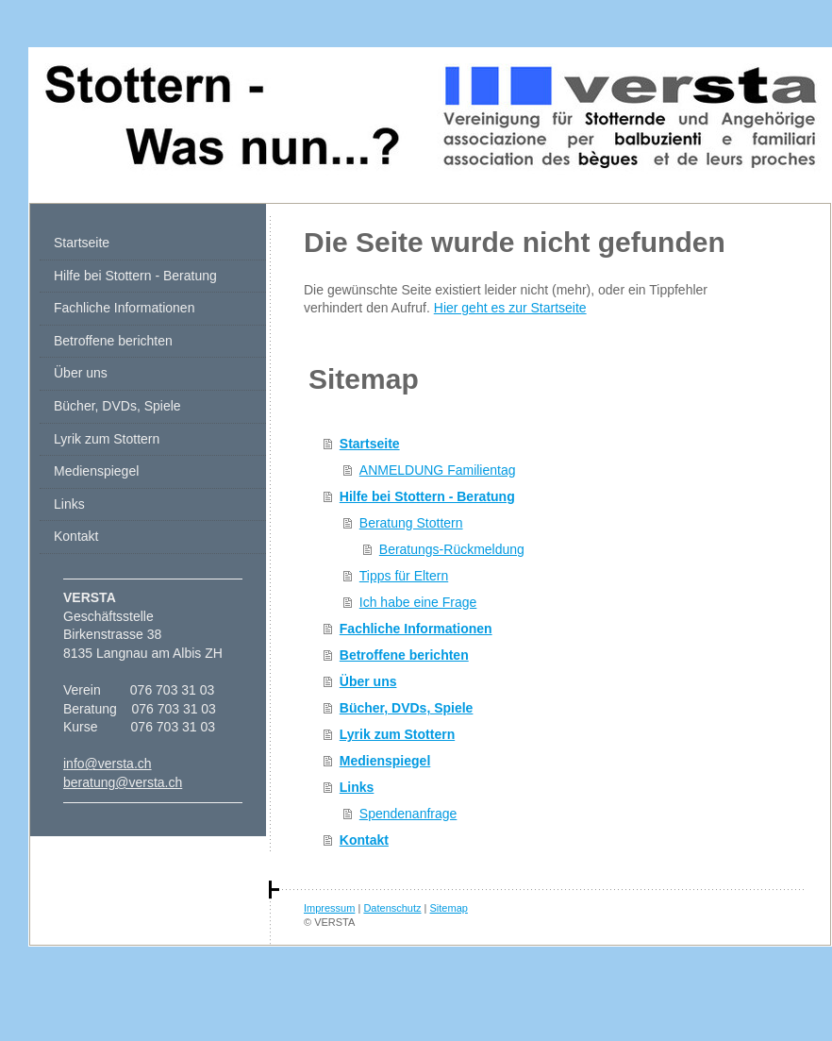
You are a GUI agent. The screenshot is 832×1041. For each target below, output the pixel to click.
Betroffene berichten (404, 655)
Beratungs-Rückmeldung (451, 549)
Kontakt (364, 840)
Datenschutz (392, 908)
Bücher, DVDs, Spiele (407, 707)
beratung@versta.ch (122, 782)
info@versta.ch (107, 763)
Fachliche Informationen (416, 628)
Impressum (329, 908)
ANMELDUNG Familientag (437, 470)
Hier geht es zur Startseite (510, 307)
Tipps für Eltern (403, 575)
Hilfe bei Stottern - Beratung (427, 496)
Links (357, 787)
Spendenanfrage (408, 813)
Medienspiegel (385, 760)
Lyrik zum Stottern (397, 734)
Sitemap (449, 908)
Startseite (370, 443)
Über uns (368, 681)
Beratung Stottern (411, 522)
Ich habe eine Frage (418, 602)
